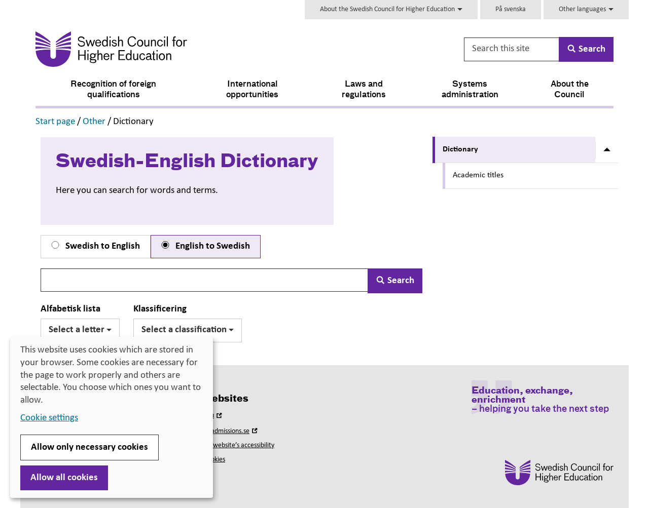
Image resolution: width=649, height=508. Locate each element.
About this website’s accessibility (228, 445)
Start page (55, 122)
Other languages (586, 9)
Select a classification (187, 330)
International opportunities (252, 90)
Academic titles (478, 175)
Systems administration (470, 90)
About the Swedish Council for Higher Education (391, 9)
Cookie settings (49, 418)
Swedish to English (94, 246)
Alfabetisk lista (70, 309)
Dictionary (460, 149)
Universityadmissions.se (221, 431)
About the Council (570, 90)
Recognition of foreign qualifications (113, 90)
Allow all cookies (64, 478)
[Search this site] (512, 49)
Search (395, 281)
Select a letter (80, 330)
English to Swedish (204, 246)
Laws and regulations (364, 90)
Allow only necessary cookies (89, 447)
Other (94, 122)
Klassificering (160, 309)
